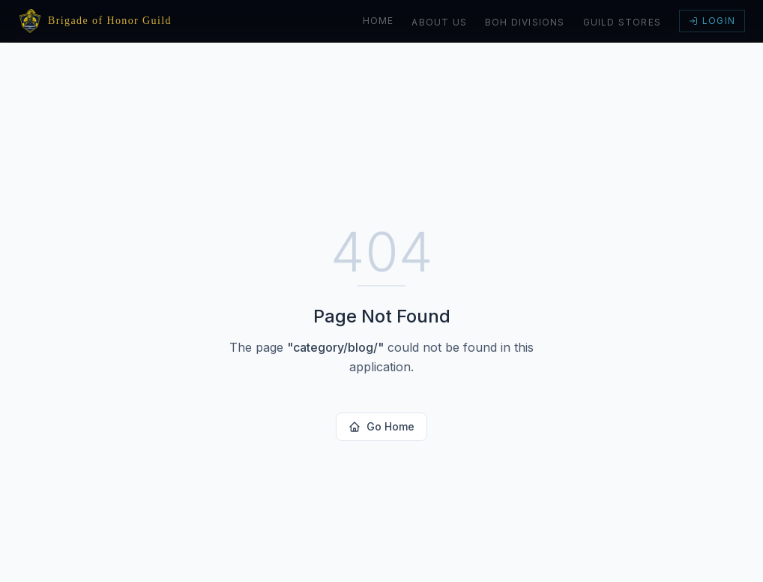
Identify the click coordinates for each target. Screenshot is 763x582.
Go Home (381, 426)
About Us (439, 22)
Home (378, 20)
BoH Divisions (525, 22)
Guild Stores (622, 22)
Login (712, 20)
